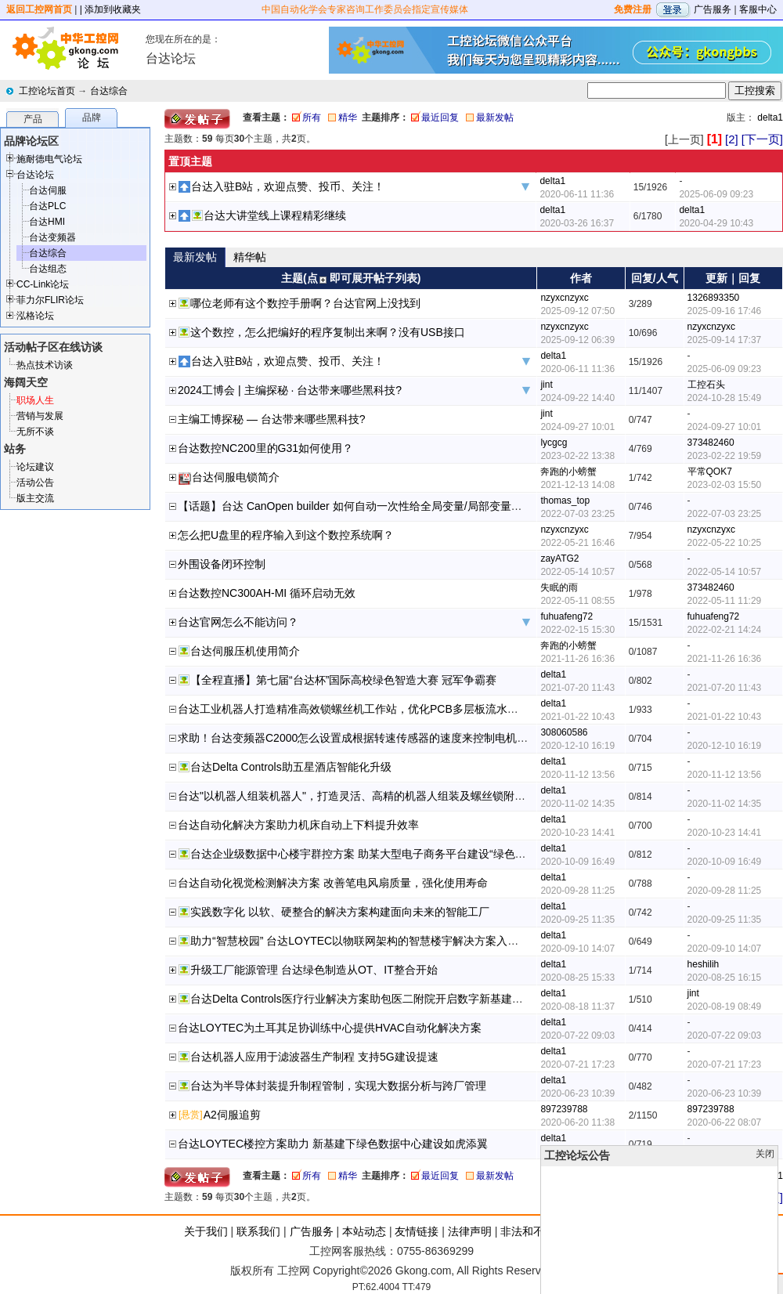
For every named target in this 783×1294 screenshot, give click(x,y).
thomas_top (565, 500)
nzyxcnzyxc (564, 297)
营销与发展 (39, 415)
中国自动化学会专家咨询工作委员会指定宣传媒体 (365, 9)
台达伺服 (48, 190)
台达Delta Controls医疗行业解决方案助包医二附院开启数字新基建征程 (362, 998)
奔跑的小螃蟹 (568, 471)
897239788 (563, 1109)
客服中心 (758, 9)
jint (546, 384)
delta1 (770, 117)
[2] (731, 139)
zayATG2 (559, 558)
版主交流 (35, 498)
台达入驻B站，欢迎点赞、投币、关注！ (287, 186)
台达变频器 (52, 237)
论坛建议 (35, 466)
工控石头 (706, 384)
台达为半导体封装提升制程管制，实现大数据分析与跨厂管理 (338, 1085)
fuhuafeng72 (566, 616)
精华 (347, 117)
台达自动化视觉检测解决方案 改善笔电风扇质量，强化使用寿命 (333, 883)
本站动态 (364, 1231)
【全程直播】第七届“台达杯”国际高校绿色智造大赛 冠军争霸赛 (343, 680)
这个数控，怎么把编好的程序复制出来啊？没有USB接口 (327, 332)
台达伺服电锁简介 (236, 477)
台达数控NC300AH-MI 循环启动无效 (266, 593)
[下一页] (762, 139)
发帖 (767, 1283)
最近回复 (440, 117)
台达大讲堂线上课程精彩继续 (275, 215)
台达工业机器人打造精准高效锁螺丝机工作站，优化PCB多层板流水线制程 (359, 709)
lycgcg (553, 442)
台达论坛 (35, 174)
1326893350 (713, 297)
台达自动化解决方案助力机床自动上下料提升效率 (298, 825)
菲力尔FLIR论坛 (50, 300)
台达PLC (47, 206)
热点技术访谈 (44, 365)
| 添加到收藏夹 (110, 9)
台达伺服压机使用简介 (245, 651)
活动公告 (35, 482)
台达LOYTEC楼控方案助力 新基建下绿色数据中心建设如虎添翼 (333, 1143)
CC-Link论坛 (42, 284)
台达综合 (109, 90)
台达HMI (47, 221)
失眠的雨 (559, 587)
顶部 (742, 1283)
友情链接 (416, 1231)
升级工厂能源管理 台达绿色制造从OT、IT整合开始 (314, 969)
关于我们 (206, 1231)
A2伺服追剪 (232, 1114)
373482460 (710, 442)
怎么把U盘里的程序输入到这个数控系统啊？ (286, 535)
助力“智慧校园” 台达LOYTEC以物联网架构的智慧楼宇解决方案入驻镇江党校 (376, 940)
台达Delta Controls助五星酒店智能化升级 (291, 767)
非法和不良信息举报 (549, 1231)
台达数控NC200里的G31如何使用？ (265, 448)
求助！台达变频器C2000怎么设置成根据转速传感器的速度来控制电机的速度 (364, 738)
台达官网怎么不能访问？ (238, 622)
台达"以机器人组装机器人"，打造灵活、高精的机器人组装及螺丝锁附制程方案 (368, 796)
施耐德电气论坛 (49, 159)
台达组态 (48, 268)
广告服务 (712, 9)
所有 (311, 117)
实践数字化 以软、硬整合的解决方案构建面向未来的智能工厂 (339, 911)
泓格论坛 (35, 315)
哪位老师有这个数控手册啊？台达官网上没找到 (305, 303)
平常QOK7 (709, 471)
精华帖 (249, 257)
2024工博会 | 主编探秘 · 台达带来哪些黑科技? (290, 390)
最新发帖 (495, 117)
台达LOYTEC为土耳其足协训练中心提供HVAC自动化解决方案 (330, 1027)
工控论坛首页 (47, 90)
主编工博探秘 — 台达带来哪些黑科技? (272, 419)
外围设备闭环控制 (221, 564)
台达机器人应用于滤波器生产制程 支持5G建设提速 (314, 1056)
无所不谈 (35, 431)
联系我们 (258, 1231)
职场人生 (35, 400)
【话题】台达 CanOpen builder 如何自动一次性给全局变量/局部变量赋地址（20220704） (396, 506)
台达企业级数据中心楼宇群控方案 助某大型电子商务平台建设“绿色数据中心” (376, 854)
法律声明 (470, 1231)
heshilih (703, 964)
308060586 (563, 732)
